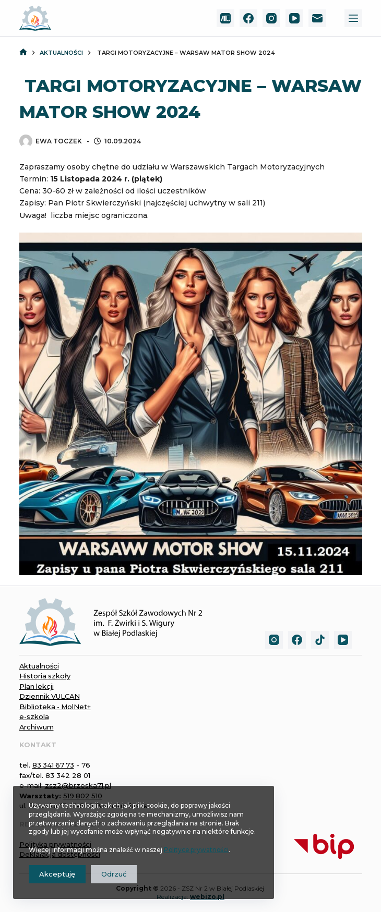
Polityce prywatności (197, 850)
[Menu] (353, 18)
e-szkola (34, 716)
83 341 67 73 (54, 765)
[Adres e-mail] (317, 18)
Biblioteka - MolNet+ (55, 706)
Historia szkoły (45, 676)
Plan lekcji (36, 686)
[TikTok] (320, 640)
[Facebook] (248, 18)
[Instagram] (271, 18)
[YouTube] (294, 18)
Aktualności (39, 666)
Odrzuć (113, 874)
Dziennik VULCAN (50, 696)
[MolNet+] (225, 18)
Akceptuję (57, 874)
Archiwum (36, 727)
